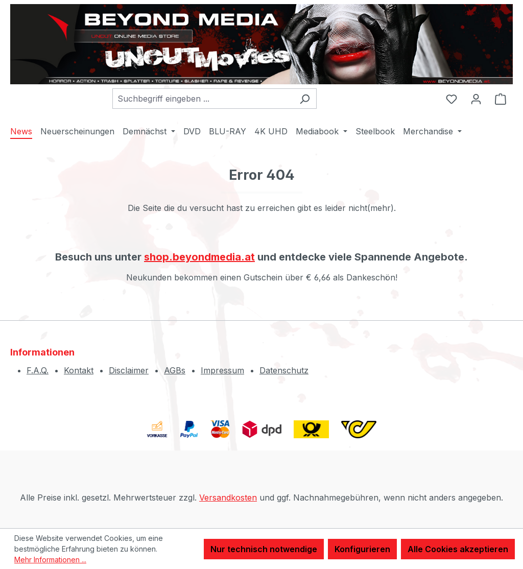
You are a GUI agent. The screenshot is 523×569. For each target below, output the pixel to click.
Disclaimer (129, 370)
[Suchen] (305, 98)
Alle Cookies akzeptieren (458, 549)
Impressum (222, 370)
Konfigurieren (362, 549)
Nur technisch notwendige (263, 549)
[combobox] (202, 98)
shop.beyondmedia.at (199, 257)
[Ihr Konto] (476, 98)
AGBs (174, 370)
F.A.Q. (38, 370)
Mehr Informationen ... (50, 559)
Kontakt (78, 370)
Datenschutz (283, 370)
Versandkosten (228, 497)
